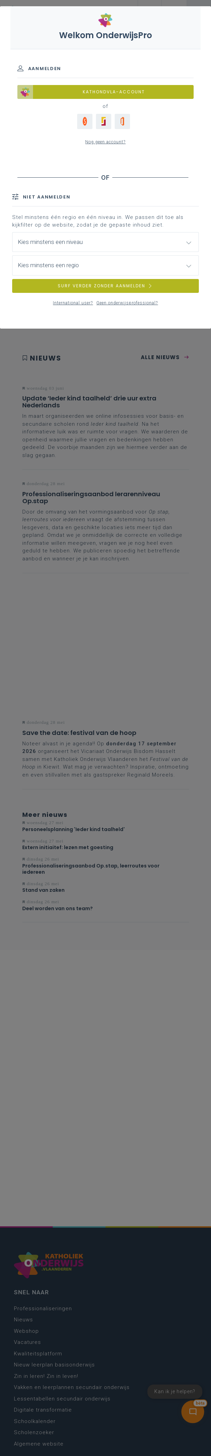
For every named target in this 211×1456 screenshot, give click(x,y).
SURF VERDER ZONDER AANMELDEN (105, 286)
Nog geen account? (105, 141)
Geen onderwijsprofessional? (127, 302)
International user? (73, 302)
